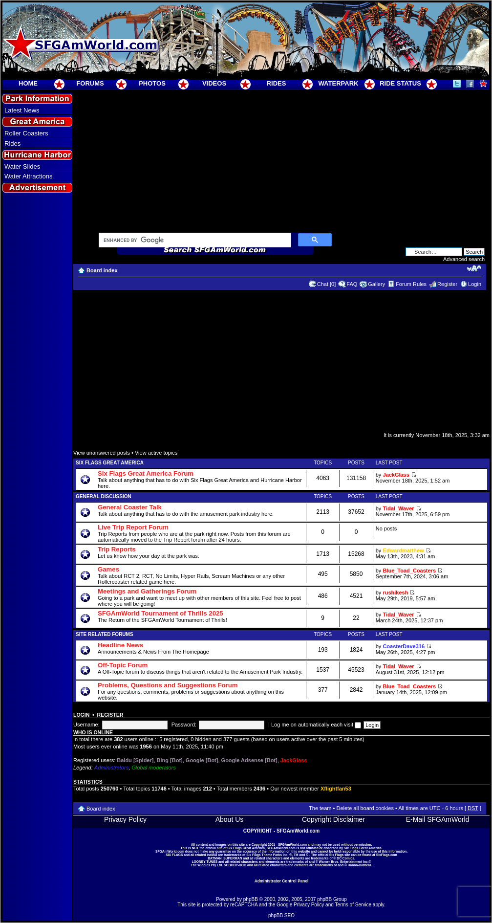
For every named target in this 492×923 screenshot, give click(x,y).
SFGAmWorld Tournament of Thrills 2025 (160, 613)
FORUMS (90, 83)
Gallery (376, 284)
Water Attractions (28, 176)
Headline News (120, 645)
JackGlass (396, 475)
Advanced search (464, 259)
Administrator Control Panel (282, 881)
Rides (12, 143)
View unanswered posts (101, 453)
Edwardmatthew (403, 550)
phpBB (250, 899)
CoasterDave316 (404, 646)
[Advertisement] (37, 372)
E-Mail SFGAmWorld (438, 819)
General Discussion (103, 496)
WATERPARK (339, 83)
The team (320, 808)
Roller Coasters (26, 133)
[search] (194, 240)
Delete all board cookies (364, 808)
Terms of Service (353, 904)
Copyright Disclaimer (333, 819)
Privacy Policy (125, 819)
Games (108, 569)
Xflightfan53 (336, 788)
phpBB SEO (281, 915)
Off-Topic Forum (123, 665)
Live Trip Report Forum (133, 527)
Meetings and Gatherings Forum (147, 591)
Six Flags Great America (110, 462)
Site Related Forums (104, 634)
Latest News (22, 110)
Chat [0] (326, 284)
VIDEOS (214, 83)
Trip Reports (117, 549)
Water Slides (22, 166)
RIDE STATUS (400, 83)
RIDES (276, 83)
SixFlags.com (386, 855)
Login (474, 284)
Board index (102, 270)
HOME (28, 83)
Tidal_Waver (398, 508)
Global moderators (153, 767)
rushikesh (395, 592)
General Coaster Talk (130, 507)
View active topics (156, 453)
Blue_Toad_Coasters (409, 570)
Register (447, 284)
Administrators (111, 767)
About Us (229, 819)
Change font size (474, 268)
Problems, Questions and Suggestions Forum (168, 685)
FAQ (351, 284)
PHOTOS (152, 83)
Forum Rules (411, 284)
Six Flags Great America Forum (145, 473)
